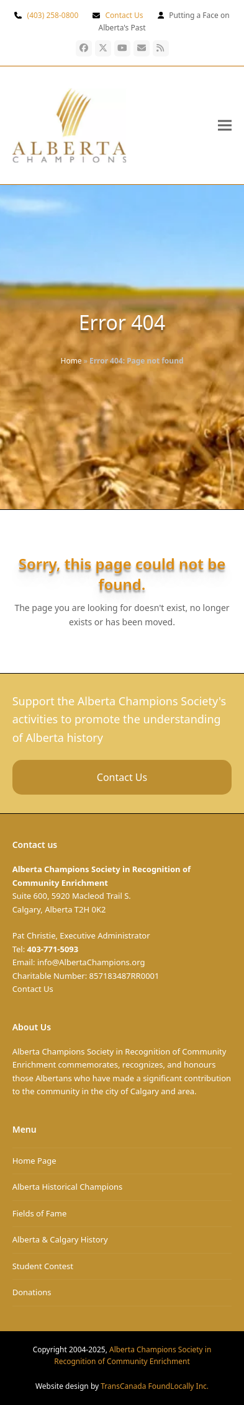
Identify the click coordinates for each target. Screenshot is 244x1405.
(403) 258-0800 (53, 15)
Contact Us (124, 15)
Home (71, 360)
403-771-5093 (53, 949)
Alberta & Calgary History (60, 1239)
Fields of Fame (39, 1213)
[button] (225, 125)
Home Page (34, 1160)
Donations (32, 1292)
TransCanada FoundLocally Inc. (155, 1386)
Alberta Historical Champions (67, 1186)
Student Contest (42, 1266)
